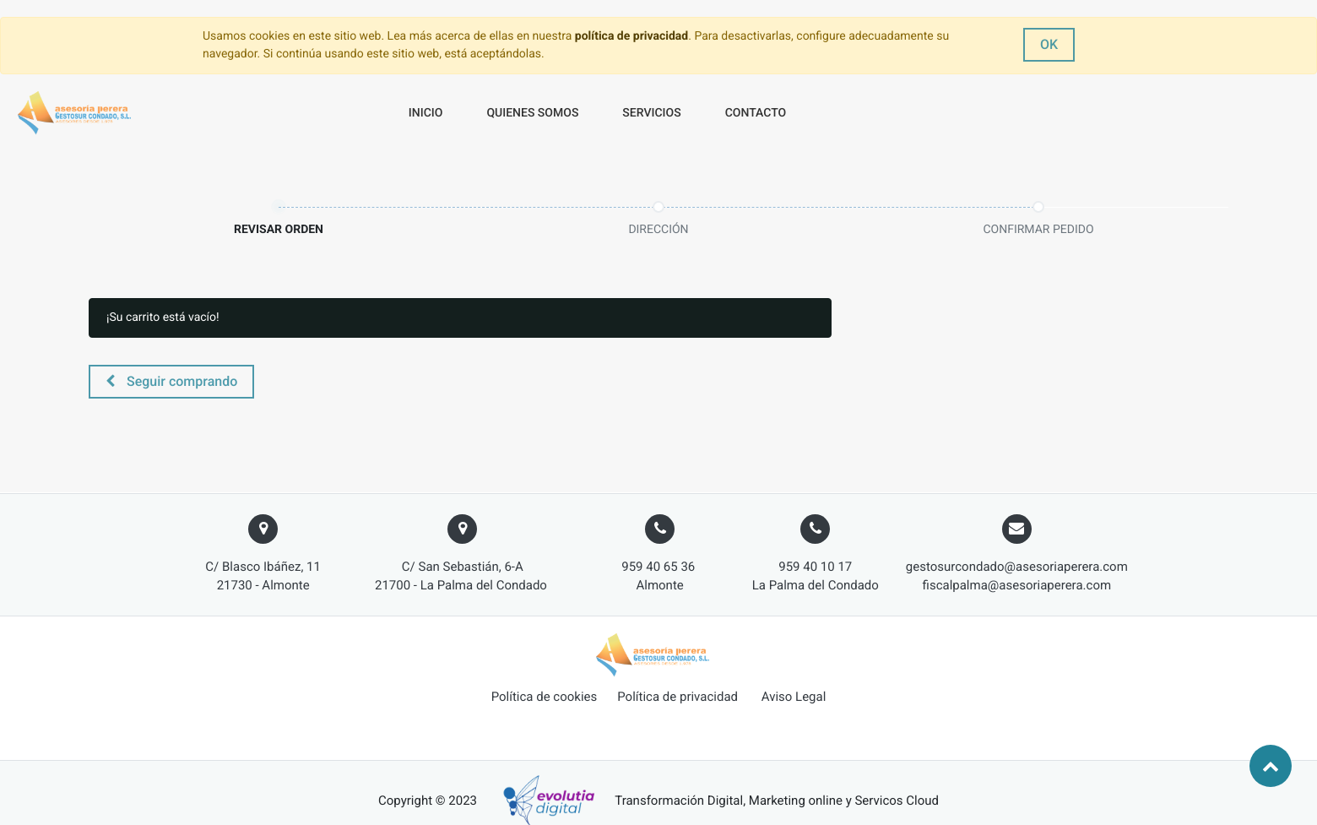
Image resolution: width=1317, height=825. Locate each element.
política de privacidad (631, 36)
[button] (171, 382)
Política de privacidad (677, 696)
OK (1049, 44)
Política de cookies (544, 696)
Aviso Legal (794, 696)
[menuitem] (426, 113)
